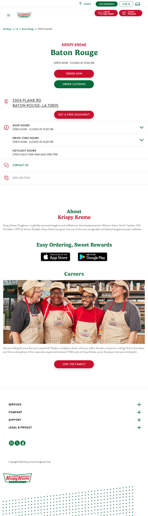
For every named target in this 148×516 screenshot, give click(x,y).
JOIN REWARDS (106, 4)
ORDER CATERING (74, 84)
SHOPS (87, 4)
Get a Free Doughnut (74, 114)
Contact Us (20, 165)
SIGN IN (126, 4)
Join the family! (74, 364)
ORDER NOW (74, 73)
